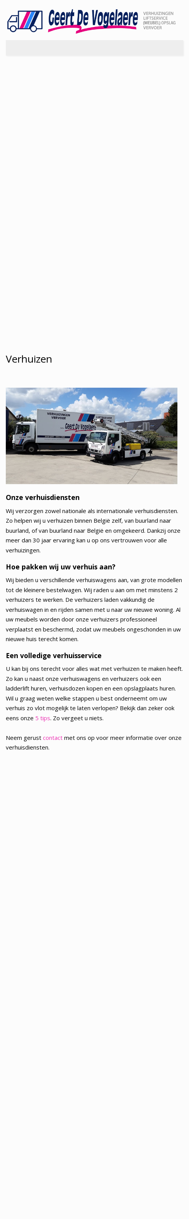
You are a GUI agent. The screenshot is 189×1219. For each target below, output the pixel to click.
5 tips (42, 718)
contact (53, 737)
